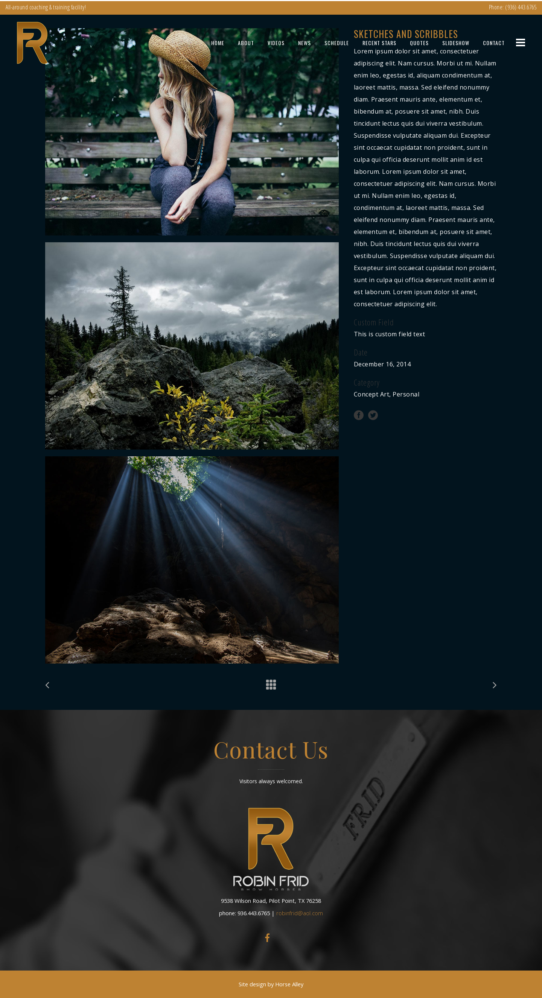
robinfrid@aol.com (299, 913)
